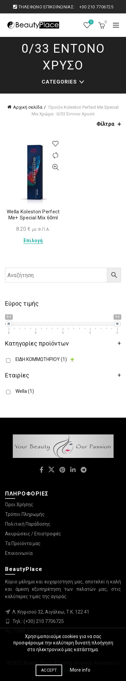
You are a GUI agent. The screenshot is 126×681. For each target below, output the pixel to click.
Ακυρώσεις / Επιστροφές (33, 533)
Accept (49, 670)
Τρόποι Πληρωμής (25, 514)
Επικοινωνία (19, 553)
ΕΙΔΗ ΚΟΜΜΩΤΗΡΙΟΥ (41, 359)
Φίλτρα (105, 124)
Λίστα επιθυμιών (90, 22)
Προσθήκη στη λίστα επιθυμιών (55, 144)
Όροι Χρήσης (19, 504)
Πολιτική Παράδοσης (27, 524)
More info (80, 670)
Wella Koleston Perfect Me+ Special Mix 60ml (33, 215)
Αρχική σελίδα (27, 107)
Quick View (55, 167)
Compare (55, 155)
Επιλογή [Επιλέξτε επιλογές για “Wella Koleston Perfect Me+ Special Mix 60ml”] (33, 240)
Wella (24, 391)
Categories (59, 82)
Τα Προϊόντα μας (23, 543)
